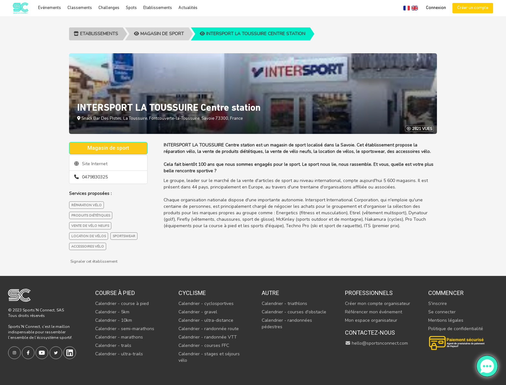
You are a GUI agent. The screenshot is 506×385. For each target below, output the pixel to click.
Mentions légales (445, 320)
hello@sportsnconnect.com (376, 343)
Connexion (436, 7)
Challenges (108, 7)
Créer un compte (472, 7)
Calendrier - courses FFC (203, 345)
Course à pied (115, 292)
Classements (79, 7)
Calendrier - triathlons (284, 303)
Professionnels (369, 292)
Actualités (187, 7)
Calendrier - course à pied (122, 303)
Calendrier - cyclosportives (206, 303)
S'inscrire (437, 303)
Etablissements (157, 7)
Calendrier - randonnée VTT (207, 337)
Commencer (446, 292)
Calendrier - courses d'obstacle (294, 312)
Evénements (49, 7)
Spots (131, 7)
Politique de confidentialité (455, 329)
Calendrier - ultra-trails (119, 354)
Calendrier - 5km (112, 312)
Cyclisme (192, 292)
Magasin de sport (159, 34)
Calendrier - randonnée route (208, 329)
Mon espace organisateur (371, 320)
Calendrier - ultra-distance (205, 320)
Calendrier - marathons (119, 337)
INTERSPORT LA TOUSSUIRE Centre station (252, 34)
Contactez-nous (370, 332)
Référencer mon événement (373, 312)
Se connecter (442, 312)
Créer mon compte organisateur (377, 303)
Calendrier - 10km (113, 320)
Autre (270, 292)
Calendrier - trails (113, 345)
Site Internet (90, 164)
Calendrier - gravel (197, 312)
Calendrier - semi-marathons (124, 329)
